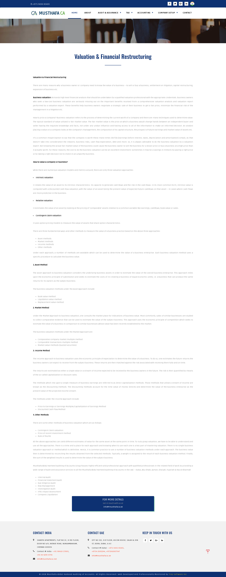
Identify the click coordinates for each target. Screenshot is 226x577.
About (87, 13)
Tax (128, 13)
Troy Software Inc (178, 574)
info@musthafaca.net (47, 559)
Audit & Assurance (108, 13)
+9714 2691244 (98, 551)
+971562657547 (113, 551)
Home (74, 13)
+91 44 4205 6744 (44, 555)
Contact (187, 13)
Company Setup (166, 13)
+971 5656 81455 (116, 548)
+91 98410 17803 (61, 551)
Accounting (144, 13)
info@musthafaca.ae (113, 507)
